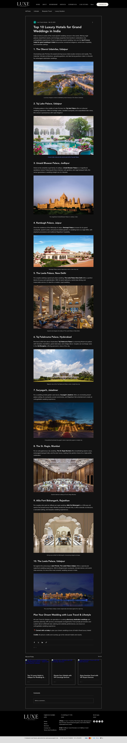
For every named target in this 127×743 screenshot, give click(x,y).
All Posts (28, 11)
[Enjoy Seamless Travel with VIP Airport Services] (89, 666)
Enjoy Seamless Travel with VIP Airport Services (89, 676)
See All (100, 656)
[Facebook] (94, 721)
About (45, 723)
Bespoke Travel (47, 11)
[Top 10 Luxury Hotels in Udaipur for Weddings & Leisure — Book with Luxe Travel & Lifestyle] (37, 666)
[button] (63, 4)
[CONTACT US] (102, 4)
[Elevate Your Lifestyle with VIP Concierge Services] (63, 666)
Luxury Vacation (60, 11)
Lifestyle (36, 11)
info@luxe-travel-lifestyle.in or (71, 728)
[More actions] (92, 22)
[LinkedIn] (102, 721)
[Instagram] (97, 721)
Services (46, 726)
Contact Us (47, 728)
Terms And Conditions (50, 730)
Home (45, 721)
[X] (99, 721)
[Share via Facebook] (34, 642)
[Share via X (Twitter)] (38, 642)
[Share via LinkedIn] (42, 642)
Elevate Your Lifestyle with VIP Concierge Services (63, 676)
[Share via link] (46, 642)
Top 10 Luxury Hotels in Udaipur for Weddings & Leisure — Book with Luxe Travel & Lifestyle (36, 676)
